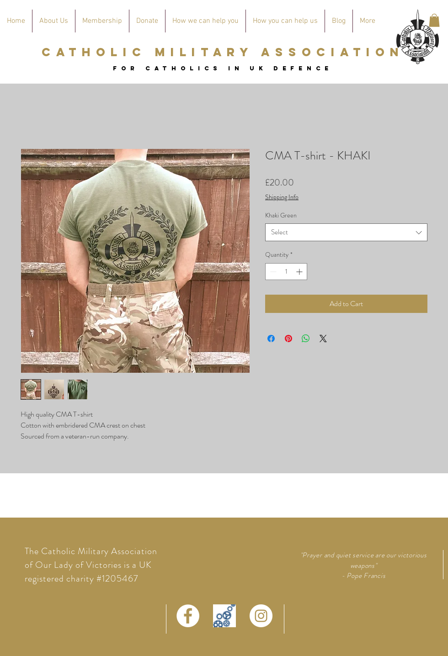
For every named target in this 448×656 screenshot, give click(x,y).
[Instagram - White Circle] (261, 615)
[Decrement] (272, 272)
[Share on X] (323, 338)
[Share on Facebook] (271, 338)
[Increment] (300, 272)
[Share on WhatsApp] (305, 338)
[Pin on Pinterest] (288, 338)
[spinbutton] (286, 272)
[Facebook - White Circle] (187, 615)
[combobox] (346, 232)
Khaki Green (281, 215)
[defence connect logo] (224, 615)
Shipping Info (282, 197)
